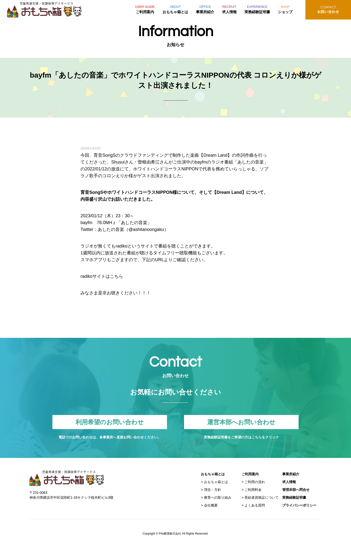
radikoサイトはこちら (101, 276)
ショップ (285, 8)
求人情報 (229, 8)
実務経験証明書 (257, 8)
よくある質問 (254, 505)
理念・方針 (212, 490)
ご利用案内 (145, 8)
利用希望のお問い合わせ (109, 422)
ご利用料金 (253, 490)
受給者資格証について (261, 497)
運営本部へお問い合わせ (241, 422)
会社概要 (211, 505)
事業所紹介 (205, 8)
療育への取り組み (217, 497)
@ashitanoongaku (146, 229)
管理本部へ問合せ (296, 490)
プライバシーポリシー (299, 505)
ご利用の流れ (254, 482)
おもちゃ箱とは (175, 8)
